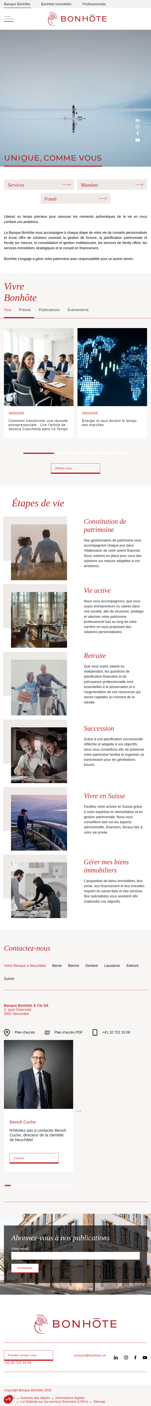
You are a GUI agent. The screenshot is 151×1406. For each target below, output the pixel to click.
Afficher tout (63, 468)
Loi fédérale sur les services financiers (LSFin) (54, 1401)
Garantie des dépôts (35, 1398)
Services (16, 185)
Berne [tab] (57, 966)
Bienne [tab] (73, 966)
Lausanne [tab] (112, 966)
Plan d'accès (19, 1032)
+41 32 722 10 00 (111, 1032)
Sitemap (99, 1401)
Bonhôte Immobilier (56, 4)
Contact (19, 1158)
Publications (49, 310)
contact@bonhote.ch (90, 1355)
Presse (25, 310)
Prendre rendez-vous (22, 1355)
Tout (7, 310)
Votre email (20, 1249)
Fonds (50, 198)
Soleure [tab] (132, 966)
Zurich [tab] (9, 979)
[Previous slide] (7, 91)
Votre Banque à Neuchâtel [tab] (25, 966)
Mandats (89, 185)
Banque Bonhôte (17, 4)
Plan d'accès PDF (64, 1032)
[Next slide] (144, 91)
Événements (78, 310)
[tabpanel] (75, 1092)
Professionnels (94, 4)
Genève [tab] (92, 966)
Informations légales (70, 1398)
